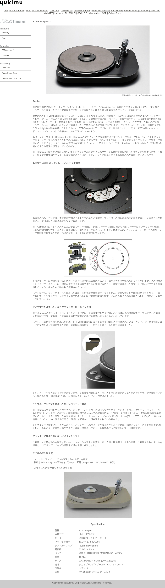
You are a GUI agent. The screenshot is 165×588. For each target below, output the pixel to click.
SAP (104, 13)
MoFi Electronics (100, 10)
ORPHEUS (66, 10)
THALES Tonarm (82, 10)
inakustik (58, 13)
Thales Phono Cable (9, 73)
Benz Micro (116, 10)
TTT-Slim (5, 56)
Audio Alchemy (40, 10)
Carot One (155, 10)
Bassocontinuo (131, 10)
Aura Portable (17, 10)
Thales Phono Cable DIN (11, 79)
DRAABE (143, 10)
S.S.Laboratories (92, 13)
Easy (4, 38)
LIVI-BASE (6, 68)
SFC (79, 13)
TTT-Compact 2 (8, 50)
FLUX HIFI (70, 13)
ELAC (28, 10)
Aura (6, 10)
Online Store (114, 13)
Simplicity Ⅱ (6, 33)
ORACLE (54, 10)
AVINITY (48, 13)
